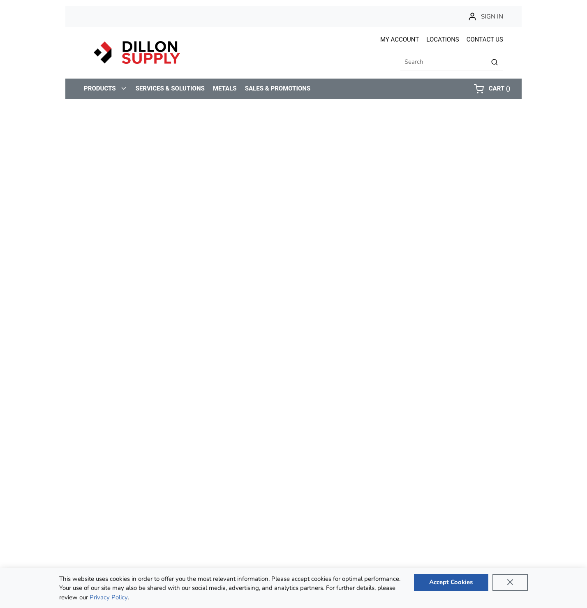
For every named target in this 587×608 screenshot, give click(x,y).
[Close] (510, 582)
